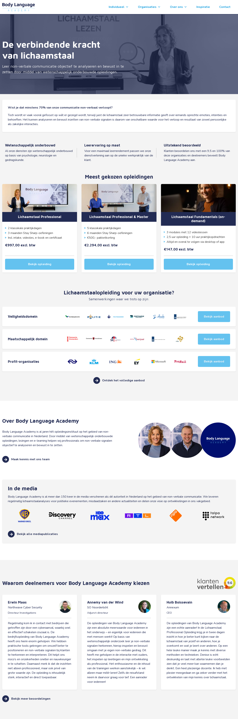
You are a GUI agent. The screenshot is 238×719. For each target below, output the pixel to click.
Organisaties (149, 7)
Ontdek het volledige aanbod (119, 378)
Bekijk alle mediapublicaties (33, 531)
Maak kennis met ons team (26, 457)
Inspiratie (203, 7)
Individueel (119, 7)
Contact (225, 7)
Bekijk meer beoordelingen (26, 696)
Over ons (178, 7)
